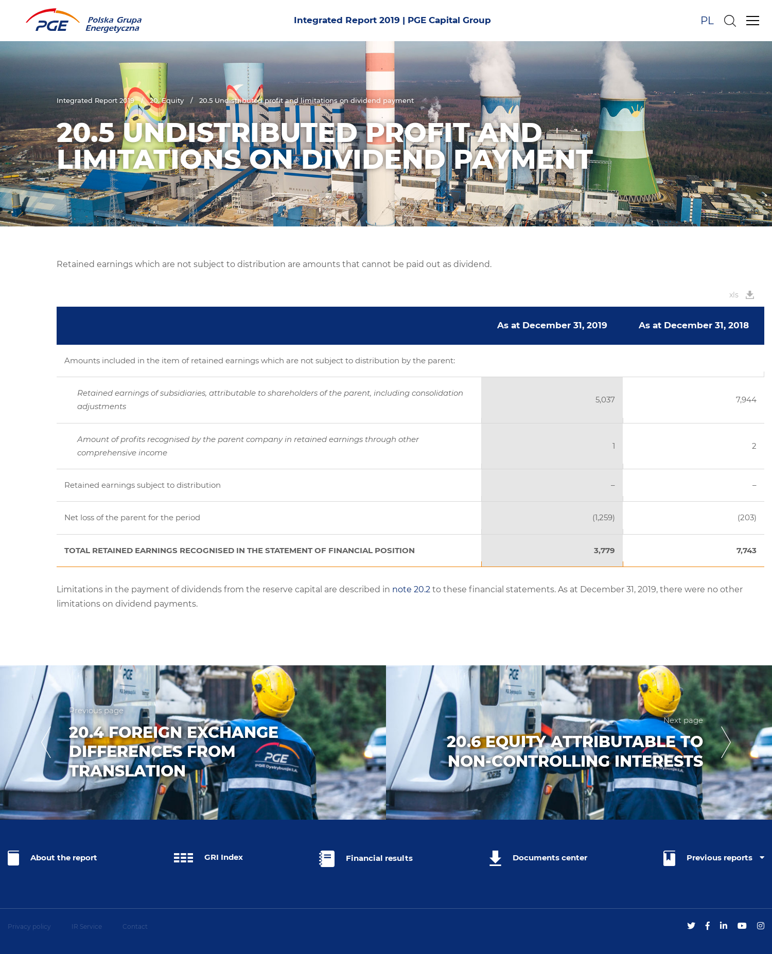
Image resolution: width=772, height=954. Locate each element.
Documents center (538, 858)
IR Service (87, 926)
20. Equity (167, 100)
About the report (52, 858)
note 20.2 (411, 589)
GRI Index (208, 857)
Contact (135, 926)
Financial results (366, 859)
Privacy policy (29, 926)
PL (707, 20)
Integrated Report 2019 (95, 100)
